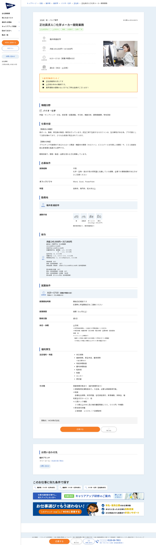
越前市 (55, 3)
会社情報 (4, 61)
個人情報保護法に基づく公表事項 (104, 537)
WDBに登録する (10, 42)
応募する (80, 429)
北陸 (41, 3)
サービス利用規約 (46, 537)
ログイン (10, 48)
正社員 (76, 3)
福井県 (48, 3)
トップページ (32, 3)
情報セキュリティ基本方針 (125, 537)
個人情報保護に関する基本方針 (82, 537)
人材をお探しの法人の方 (9, 64)
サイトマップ (140, 537)
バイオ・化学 (66, 3)
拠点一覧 (5, 35)
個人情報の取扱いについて (62, 537)
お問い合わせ (10, 56)
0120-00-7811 (57, 461)
